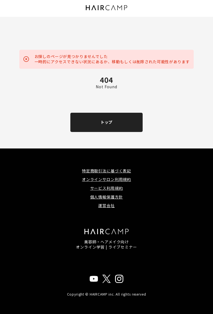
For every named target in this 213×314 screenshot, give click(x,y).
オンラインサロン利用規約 (106, 179)
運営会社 (106, 205)
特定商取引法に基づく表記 (106, 170)
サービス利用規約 (106, 188)
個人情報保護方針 (106, 197)
